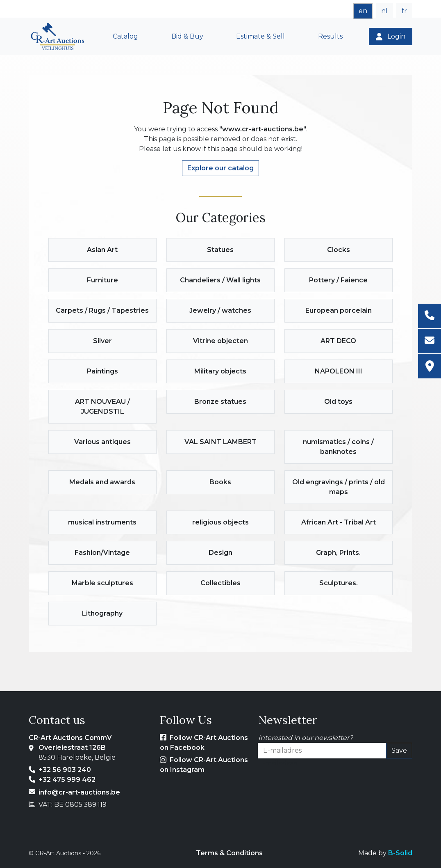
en (363, 11)
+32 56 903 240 (65, 770)
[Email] (429, 341)
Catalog (125, 36)
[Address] (429, 366)
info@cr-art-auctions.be (79, 792)
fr (404, 11)
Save (399, 750)
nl (384, 11)
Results (330, 36)
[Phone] (429, 316)
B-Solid (400, 853)
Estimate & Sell (260, 36)
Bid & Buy (187, 36)
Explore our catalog (220, 168)
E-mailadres (277, 763)
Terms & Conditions (229, 853)
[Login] (390, 36)
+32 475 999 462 (67, 779)
